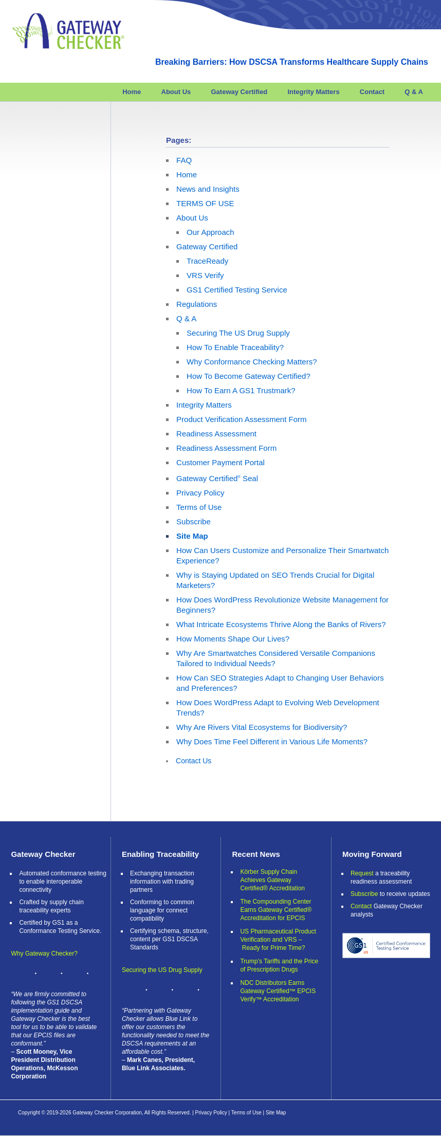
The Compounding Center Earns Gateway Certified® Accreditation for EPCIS (275, 910)
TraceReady (207, 260)
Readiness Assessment (216, 433)
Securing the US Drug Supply (162, 970)
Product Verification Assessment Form (241, 419)
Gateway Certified (239, 92)
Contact (372, 92)
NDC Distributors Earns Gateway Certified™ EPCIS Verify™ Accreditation (278, 991)
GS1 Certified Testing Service (237, 289)
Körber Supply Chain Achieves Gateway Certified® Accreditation (272, 880)
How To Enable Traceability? (235, 347)
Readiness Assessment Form (226, 448)
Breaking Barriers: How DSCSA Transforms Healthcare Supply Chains (291, 62)
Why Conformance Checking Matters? (252, 361)
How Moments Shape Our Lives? (232, 638)
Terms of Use (199, 507)
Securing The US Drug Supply (238, 332)
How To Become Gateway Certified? (248, 376)
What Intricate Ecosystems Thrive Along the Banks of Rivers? (280, 624)
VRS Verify (205, 275)
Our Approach (210, 232)
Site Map (192, 536)
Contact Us (193, 761)
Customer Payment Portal (220, 462)
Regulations (196, 304)
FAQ (184, 160)
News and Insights (208, 189)
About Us (176, 92)
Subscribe (193, 521)
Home (131, 92)
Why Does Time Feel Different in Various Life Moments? (272, 741)
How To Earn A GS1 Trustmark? (241, 390)
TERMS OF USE (205, 203)
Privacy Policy (200, 492)
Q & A (414, 92)
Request (362, 873)
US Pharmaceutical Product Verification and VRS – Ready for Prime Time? (278, 939)
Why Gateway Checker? (44, 953)
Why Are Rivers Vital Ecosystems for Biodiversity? (261, 727)
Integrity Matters (313, 92)
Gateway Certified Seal (217, 478)
